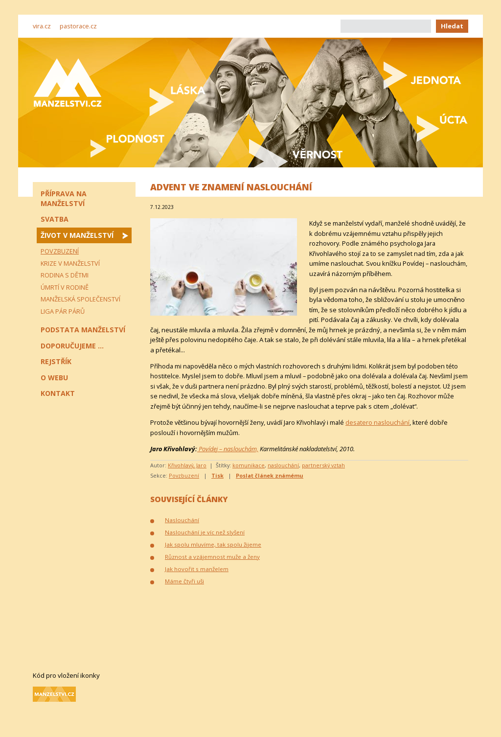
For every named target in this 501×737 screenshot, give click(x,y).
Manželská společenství (80, 299)
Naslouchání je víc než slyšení (205, 532)
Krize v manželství (70, 263)
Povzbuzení (184, 475)
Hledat (452, 26)
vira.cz (42, 26)
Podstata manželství (83, 329)
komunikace (248, 465)
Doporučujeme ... (72, 345)
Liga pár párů (63, 311)
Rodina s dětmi (65, 275)
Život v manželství (77, 235)
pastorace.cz (78, 26)
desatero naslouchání (377, 422)
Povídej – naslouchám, (227, 448)
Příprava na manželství (64, 198)
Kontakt (58, 393)
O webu (54, 377)
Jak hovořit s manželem (196, 569)
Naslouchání (182, 520)
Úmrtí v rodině (65, 287)
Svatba (54, 219)
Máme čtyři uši (184, 581)
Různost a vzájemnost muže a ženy (212, 556)
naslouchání (283, 465)
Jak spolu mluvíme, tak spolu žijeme (213, 544)
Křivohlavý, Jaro (187, 465)
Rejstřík (56, 361)
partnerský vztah (323, 465)
